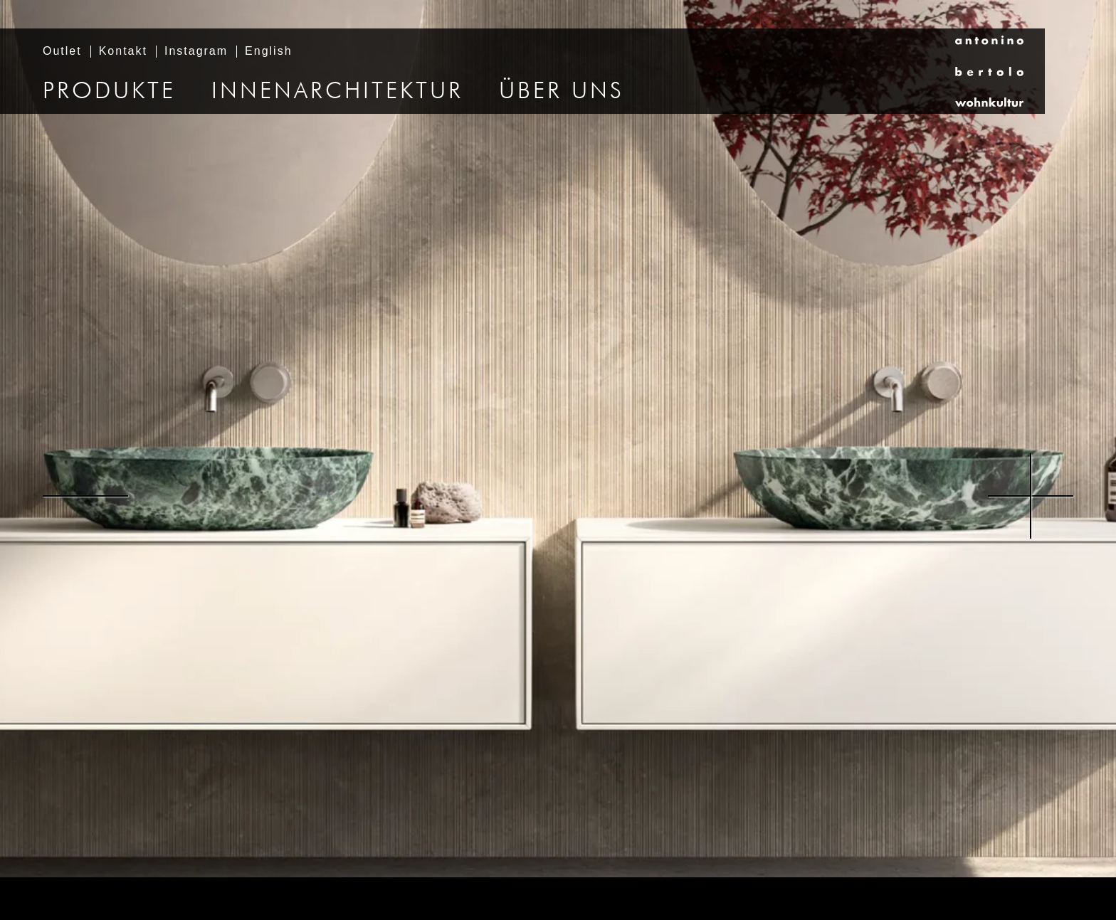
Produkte (109, 91)
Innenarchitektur (337, 91)
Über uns (561, 91)
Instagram (196, 51)
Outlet (62, 51)
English (268, 51)
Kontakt (123, 51)
